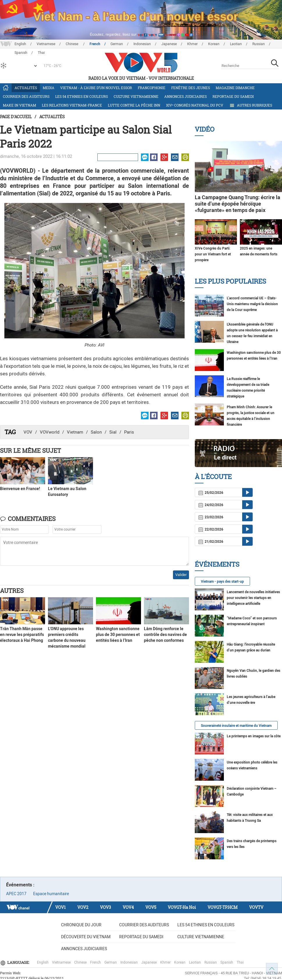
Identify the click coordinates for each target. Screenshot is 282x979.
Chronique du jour (81, 925)
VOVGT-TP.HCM (223, 907)
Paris (129, 432)
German (116, 44)
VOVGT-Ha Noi (182, 907)
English (20, 44)
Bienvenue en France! (20, 488)
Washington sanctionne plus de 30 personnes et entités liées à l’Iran (118, 634)
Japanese (169, 44)
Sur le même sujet (30, 450)
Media (48, 87)
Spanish (226, 962)
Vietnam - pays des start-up (222, 581)
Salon (96, 432)
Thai (240, 962)
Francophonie (151, 87)
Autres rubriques (250, 105)
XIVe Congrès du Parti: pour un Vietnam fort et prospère (213, 254)
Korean (213, 44)
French (95, 44)
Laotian (236, 44)
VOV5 (150, 907)
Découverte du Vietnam (85, 936)
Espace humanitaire (51, 893)
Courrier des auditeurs (26, 96)
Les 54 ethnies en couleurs (81, 96)
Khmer (192, 44)
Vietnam (75, 432)
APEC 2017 (16, 893)
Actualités (26, 87)
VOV (28, 432)
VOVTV (256, 907)
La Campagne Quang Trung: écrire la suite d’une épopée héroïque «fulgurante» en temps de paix (237, 203)
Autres (12, 590)
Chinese (72, 44)
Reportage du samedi (233, 96)
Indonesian (142, 44)
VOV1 (60, 907)
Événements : (20, 885)
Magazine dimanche (235, 87)
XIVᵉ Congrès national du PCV (194, 105)
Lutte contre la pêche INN (134, 105)
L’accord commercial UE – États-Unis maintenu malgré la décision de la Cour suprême (252, 304)
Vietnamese (46, 44)
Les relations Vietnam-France (72, 105)
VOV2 (82, 907)
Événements (217, 564)
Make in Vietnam (19, 105)
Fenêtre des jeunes (190, 87)
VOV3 (105, 907)
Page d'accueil (16, 116)
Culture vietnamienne (136, 96)
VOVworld (49, 432)
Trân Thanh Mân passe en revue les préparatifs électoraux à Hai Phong (22, 634)
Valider (181, 574)
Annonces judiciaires (185, 96)
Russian (258, 44)
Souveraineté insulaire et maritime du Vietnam (236, 726)
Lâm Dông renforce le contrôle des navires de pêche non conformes (165, 634)
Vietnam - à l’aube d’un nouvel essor (96, 87)
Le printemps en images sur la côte (254, 736)
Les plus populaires (230, 281)
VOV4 (128, 907)
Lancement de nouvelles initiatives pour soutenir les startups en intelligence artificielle (253, 598)
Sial (113, 432)
